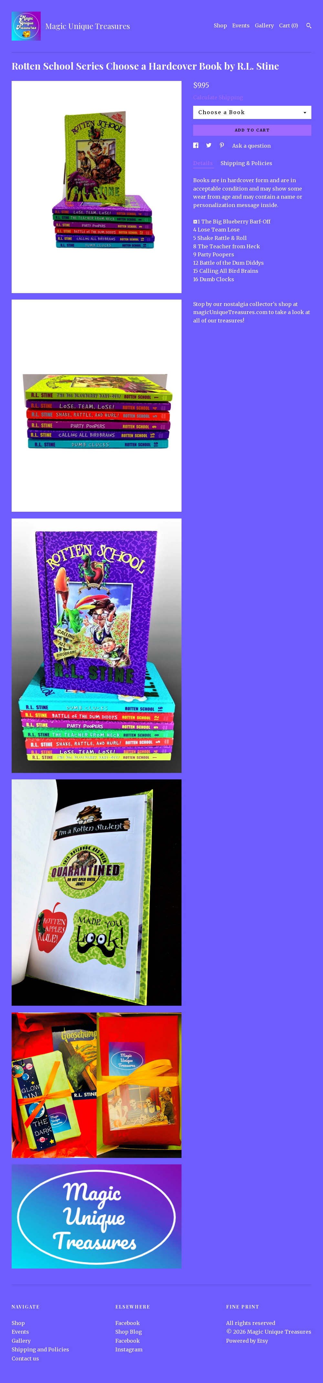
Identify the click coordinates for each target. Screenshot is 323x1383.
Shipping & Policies (246, 163)
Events (241, 25)
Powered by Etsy (247, 1341)
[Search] (309, 26)
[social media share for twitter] (209, 146)
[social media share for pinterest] (222, 146)
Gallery (264, 25)
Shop (220, 25)
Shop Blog (128, 1332)
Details (203, 163)
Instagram (128, 1349)
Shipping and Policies (40, 1349)
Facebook (127, 1323)
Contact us (25, 1358)
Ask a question (251, 146)
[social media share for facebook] (196, 146)
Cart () (288, 25)
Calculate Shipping (218, 97)
